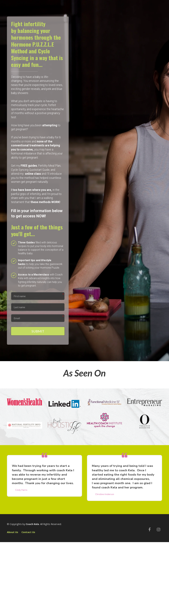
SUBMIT (38, 333)
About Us (12, 532)
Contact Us (28, 532)
